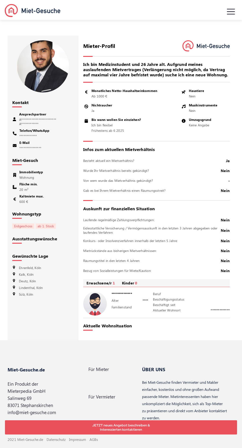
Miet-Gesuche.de (26, 369)
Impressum (77, 439)
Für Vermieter (101, 397)
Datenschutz (56, 439)
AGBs (94, 439)
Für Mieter (98, 369)
